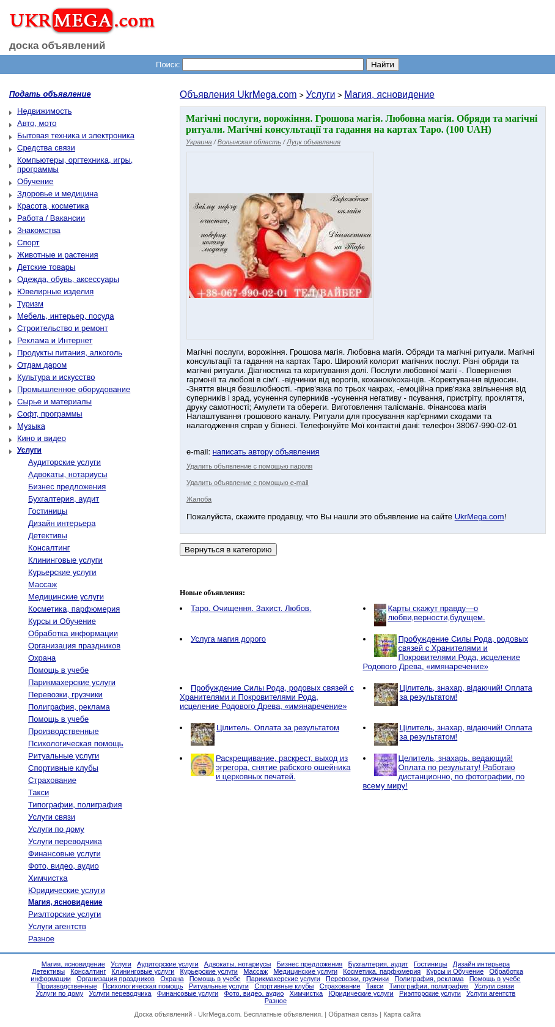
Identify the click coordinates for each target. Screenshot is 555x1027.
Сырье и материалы (54, 401)
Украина (199, 142)
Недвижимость (44, 111)
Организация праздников (74, 645)
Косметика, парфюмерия (74, 609)
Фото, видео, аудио (63, 865)
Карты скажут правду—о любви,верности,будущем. (436, 613)
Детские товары (46, 267)
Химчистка (48, 878)
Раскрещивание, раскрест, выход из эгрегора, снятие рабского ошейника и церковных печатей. (283, 767)
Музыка (31, 426)
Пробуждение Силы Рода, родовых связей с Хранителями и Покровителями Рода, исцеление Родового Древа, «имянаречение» (445, 652)
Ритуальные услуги (63, 755)
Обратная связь (353, 1014)
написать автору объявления (266, 451)
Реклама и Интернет (54, 340)
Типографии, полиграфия (75, 804)
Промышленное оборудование (73, 389)
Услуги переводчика (65, 841)
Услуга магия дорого (228, 638)
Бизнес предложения (67, 486)
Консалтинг (49, 547)
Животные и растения (57, 254)
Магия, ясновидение (389, 94)
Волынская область (249, 142)
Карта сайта (402, 1014)
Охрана (42, 657)
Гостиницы (47, 511)
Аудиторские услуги (64, 462)
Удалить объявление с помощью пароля (249, 466)
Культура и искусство (56, 377)
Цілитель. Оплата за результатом (277, 727)
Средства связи (46, 147)
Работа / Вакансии (51, 218)
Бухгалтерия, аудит (63, 498)
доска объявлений (57, 45)
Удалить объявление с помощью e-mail (247, 482)
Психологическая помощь (75, 743)
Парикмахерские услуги (72, 682)
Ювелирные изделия (55, 291)
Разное (41, 938)
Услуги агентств (57, 926)
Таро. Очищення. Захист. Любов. (251, 608)
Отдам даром (42, 364)
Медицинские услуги (66, 596)
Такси (38, 792)
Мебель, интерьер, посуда (65, 316)
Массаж (42, 584)
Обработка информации (73, 633)
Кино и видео (41, 438)
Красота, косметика (53, 205)
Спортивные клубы (63, 768)
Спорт (28, 242)
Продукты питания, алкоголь (69, 352)
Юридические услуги (66, 890)
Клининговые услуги (65, 560)
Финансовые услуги (64, 853)
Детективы (47, 535)
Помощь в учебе (58, 670)
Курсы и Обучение (62, 621)
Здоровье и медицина (57, 193)
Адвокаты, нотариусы (68, 474)
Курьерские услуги (62, 572)
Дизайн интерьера (61, 523)
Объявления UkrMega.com (238, 94)
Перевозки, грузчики (65, 694)
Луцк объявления (313, 142)
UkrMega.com (479, 516)
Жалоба (198, 499)
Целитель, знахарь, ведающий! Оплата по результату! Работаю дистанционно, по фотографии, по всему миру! (444, 772)
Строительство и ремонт (62, 328)
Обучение (35, 181)
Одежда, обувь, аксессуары (68, 279)
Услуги (320, 94)
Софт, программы (50, 413)
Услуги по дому (56, 829)
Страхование (52, 780)
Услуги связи (51, 816)
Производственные (63, 731)
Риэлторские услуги (64, 914)
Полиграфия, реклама (69, 706)
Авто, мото (36, 123)
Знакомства (39, 230)
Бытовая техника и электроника (75, 135)
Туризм (30, 303)
